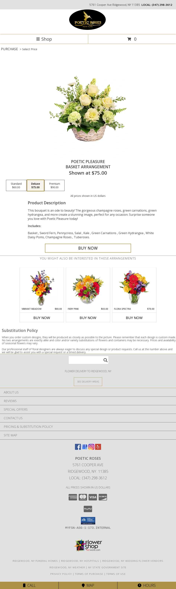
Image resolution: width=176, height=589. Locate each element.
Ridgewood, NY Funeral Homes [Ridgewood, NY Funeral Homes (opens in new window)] (35, 561)
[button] (88, 520)
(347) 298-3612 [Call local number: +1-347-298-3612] (162, 5)
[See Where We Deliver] (88, 381)
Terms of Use (116, 574)
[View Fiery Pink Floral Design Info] (88, 288)
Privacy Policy (61, 574)
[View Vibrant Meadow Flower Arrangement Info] (41, 288)
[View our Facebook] (78, 448)
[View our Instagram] (91, 448)
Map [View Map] (88, 585)
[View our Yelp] (98, 448)
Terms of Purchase (89, 574)
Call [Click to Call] (29, 585)
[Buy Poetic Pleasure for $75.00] (88, 248)
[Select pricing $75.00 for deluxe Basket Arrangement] (35, 185)
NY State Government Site (107, 567)
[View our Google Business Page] (85, 448)
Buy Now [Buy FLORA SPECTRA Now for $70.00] (134, 317)
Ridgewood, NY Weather (67, 567)
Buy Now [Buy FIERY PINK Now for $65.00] (88, 317)
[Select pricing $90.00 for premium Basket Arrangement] (54, 185)
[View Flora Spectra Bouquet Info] (134, 288)
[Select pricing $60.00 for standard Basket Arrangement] (16, 185)
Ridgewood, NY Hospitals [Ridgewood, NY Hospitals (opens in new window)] (80, 561)
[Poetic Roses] (88, 29)
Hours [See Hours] (147, 585)
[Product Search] (88, 360)
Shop (44, 39)
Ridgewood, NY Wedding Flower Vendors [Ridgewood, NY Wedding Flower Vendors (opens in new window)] (133, 561)
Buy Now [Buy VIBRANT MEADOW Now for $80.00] (41, 317)
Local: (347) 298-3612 (88, 477)
